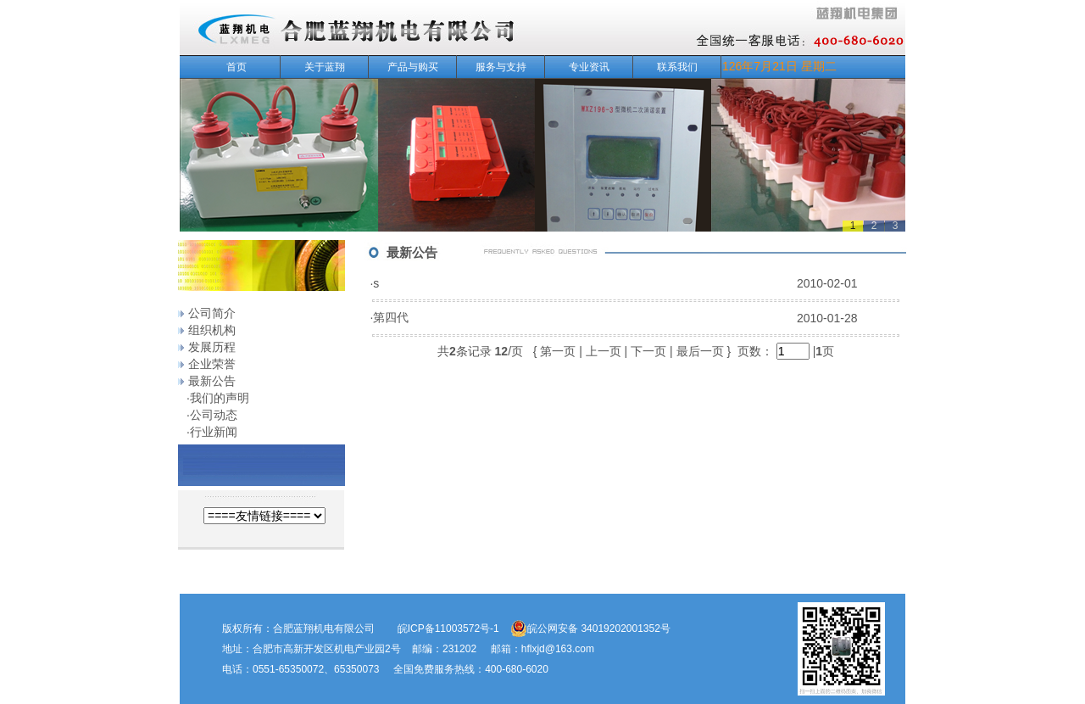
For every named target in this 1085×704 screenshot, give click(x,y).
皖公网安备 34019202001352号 (590, 628)
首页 (236, 67)
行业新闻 (213, 432)
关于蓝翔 (334, 67)
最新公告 (212, 381)
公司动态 (213, 415)
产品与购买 (419, 67)
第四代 (391, 317)
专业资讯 (598, 67)
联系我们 (677, 67)
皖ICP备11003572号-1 (448, 628)
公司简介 (212, 313)
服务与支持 (508, 67)
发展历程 (212, 347)
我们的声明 (219, 398)
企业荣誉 (212, 364)
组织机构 (212, 330)
